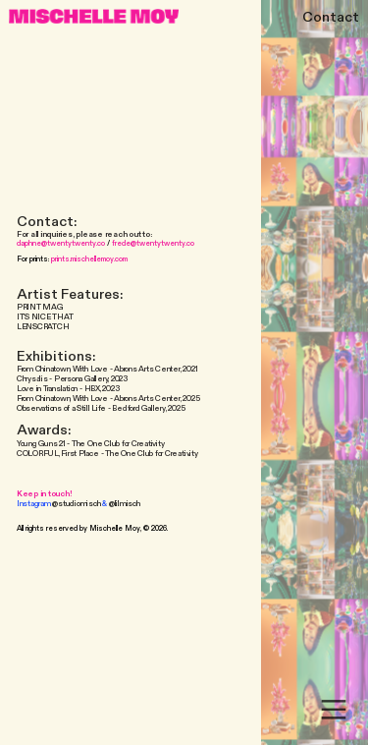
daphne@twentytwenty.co (61, 243)
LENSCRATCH (43, 326)
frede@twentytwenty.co (153, 243)
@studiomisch (76, 503)
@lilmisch (124, 503)
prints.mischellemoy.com (89, 259)
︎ (333, 710)
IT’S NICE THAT (45, 317)
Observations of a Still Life (61, 408)
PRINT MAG (40, 307)
